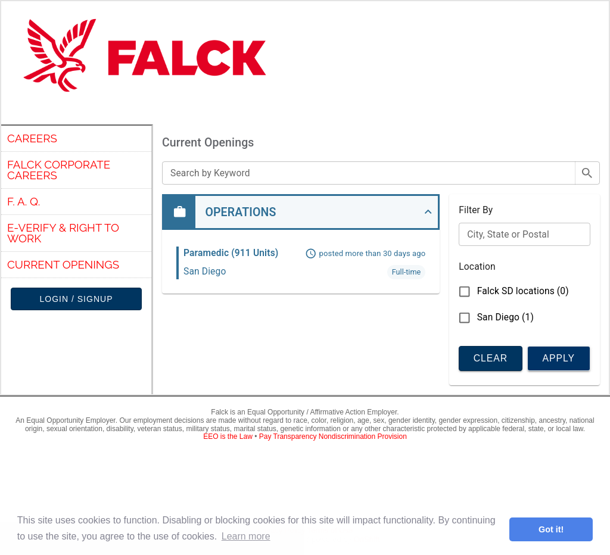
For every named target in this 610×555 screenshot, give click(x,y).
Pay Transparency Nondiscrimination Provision (333, 435)
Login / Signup (76, 299)
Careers (32, 138)
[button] (301, 211)
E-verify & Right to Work (63, 233)
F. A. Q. (23, 201)
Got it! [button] (551, 529)
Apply (559, 358)
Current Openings (63, 264)
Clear (490, 358)
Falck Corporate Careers (58, 170)
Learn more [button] (246, 536)
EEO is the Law (228, 435)
